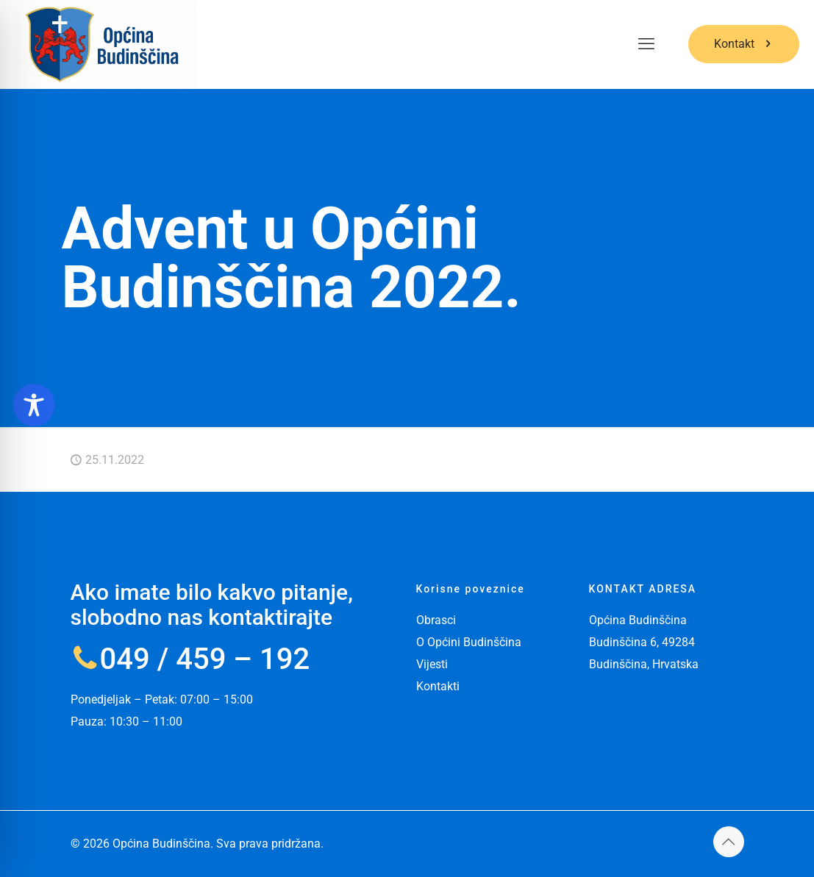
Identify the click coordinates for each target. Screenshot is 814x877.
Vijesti (432, 664)
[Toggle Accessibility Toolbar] (34, 405)
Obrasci (436, 620)
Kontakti (438, 686)
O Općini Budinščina (468, 642)
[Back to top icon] (728, 841)
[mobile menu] (646, 44)
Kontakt (744, 44)
